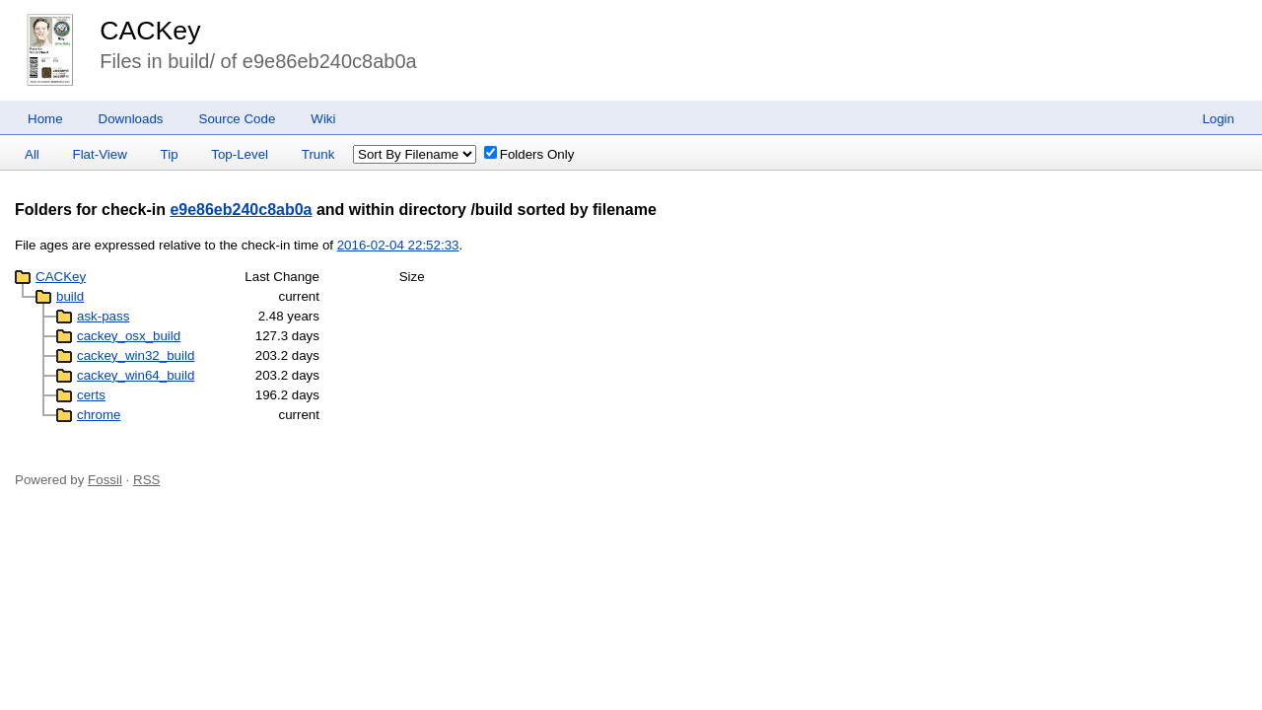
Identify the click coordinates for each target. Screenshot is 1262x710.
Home (45, 118)
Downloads (131, 118)
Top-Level (239, 154)
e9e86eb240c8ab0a (241, 209)
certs (91, 395)
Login (1218, 118)
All (32, 154)
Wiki (323, 118)
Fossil (105, 479)
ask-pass (103, 316)
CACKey (150, 30)
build (70, 296)
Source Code (237, 118)
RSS (146, 479)
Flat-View (100, 154)
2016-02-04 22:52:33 (398, 245)
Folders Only (529, 154)
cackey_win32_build (135, 355)
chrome (98, 414)
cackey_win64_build (135, 375)
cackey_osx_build (128, 335)
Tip (169, 154)
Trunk (318, 154)
